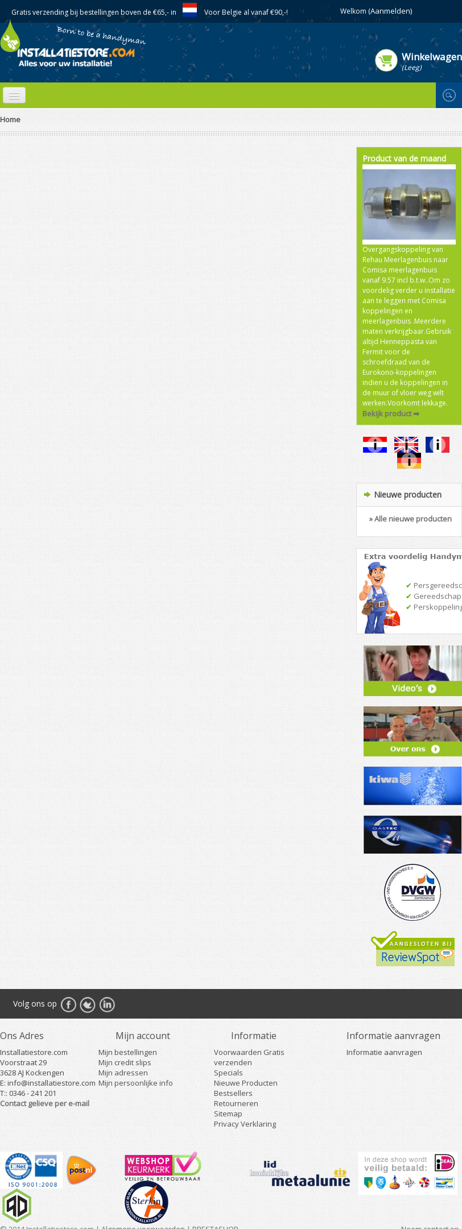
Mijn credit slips (124, 1062)
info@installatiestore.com (51, 1083)
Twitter (87, 1004)
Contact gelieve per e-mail (44, 1103)
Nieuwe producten (408, 494)
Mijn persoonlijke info (135, 1083)
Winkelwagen (432, 56)
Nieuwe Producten (246, 1083)
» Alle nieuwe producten (410, 519)
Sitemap (228, 1113)
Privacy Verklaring (245, 1124)
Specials (228, 1072)
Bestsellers (233, 1093)
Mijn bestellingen (127, 1052)
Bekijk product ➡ (390, 413)
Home (10, 119)
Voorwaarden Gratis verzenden (249, 1057)
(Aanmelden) (390, 11)
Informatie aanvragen (384, 1052)
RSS (107, 1004)
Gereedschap (433, 596)
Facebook (68, 1004)
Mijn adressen (123, 1072)
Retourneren (236, 1103)
